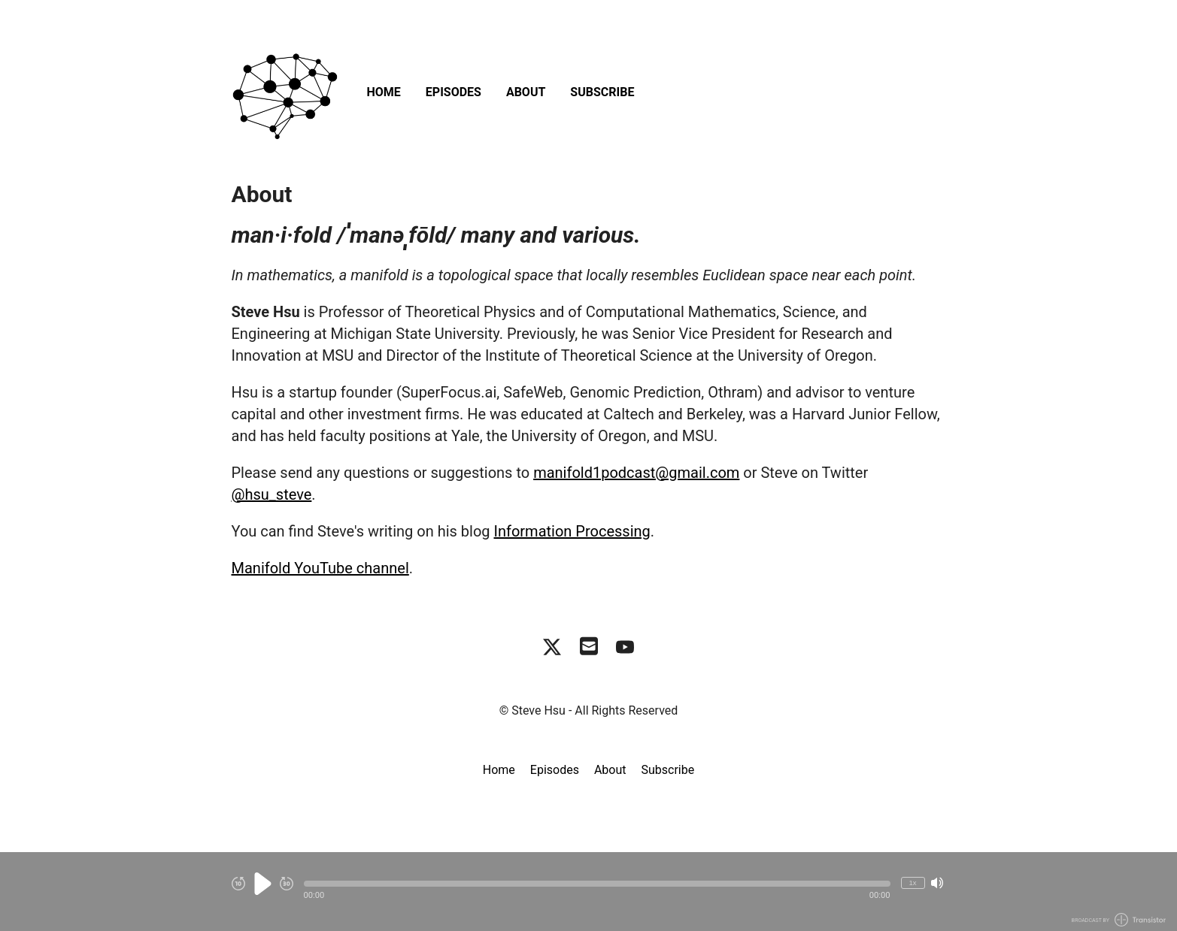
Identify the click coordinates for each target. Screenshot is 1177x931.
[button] (597, 884)
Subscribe (602, 92)
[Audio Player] (588, 891)
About (525, 92)
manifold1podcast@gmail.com (636, 473)
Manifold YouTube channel (320, 568)
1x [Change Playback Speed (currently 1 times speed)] (912, 882)
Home (384, 92)
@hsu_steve (272, 494)
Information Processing (572, 531)
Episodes (453, 92)
